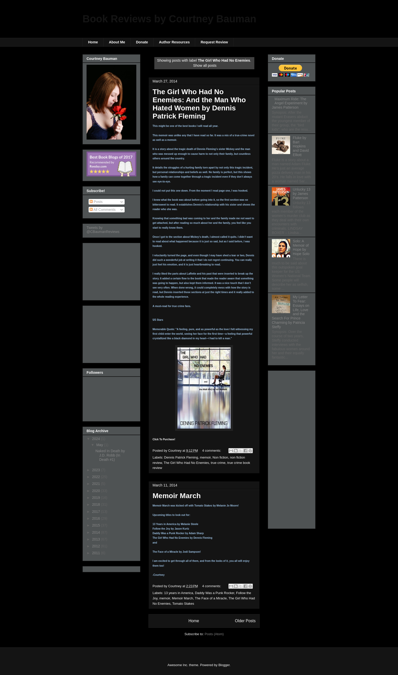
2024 (96, 439)
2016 (96, 518)
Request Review (214, 42)
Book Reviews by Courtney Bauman (169, 18)
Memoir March (177, 496)
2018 (96, 504)
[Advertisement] (112, 270)
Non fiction (220, 457)
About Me (117, 42)
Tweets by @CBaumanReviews (103, 230)
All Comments (102, 210)
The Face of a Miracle (211, 598)
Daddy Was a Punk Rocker (214, 593)
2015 (96, 525)
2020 (96, 491)
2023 (96, 470)
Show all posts (205, 65)
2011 (96, 553)
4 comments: (212, 450)
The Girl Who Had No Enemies (186, 463)
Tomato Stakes (183, 603)
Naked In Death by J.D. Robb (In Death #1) (110, 455)
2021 (96, 484)
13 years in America (178, 593)
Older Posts (245, 621)
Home (93, 42)
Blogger (223, 665)
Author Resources (174, 42)
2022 (96, 477)
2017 (96, 512)
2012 (96, 546)
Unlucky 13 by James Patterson (301, 193)
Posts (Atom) (214, 634)
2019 (96, 498)
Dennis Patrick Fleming (181, 457)
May (100, 445)
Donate (142, 42)
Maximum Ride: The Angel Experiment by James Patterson (289, 103)
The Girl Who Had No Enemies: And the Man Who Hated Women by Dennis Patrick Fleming (199, 104)
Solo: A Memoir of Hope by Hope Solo (301, 247)
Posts (96, 202)
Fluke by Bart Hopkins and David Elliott (301, 146)
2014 (96, 532)
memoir (205, 457)
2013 (96, 539)
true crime (218, 463)
